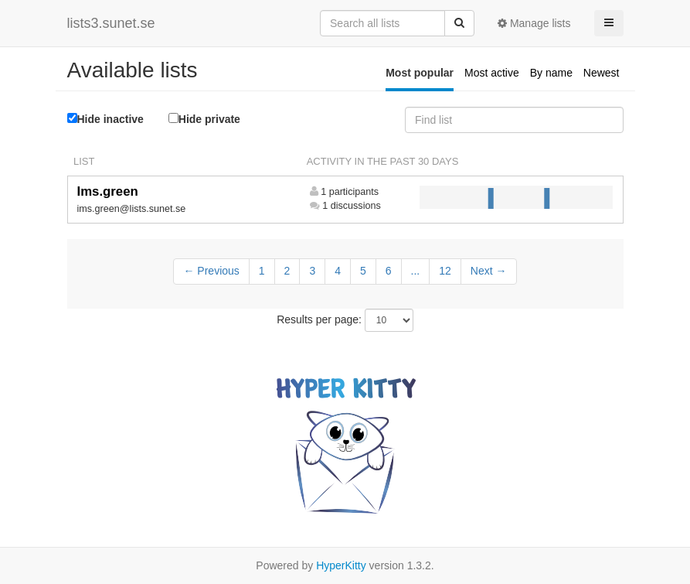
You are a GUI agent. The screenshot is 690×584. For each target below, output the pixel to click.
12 (445, 271)
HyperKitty (341, 565)
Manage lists (534, 23)
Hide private (204, 118)
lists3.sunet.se (111, 23)
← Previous (211, 271)
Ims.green (107, 191)
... (415, 271)
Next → (489, 271)
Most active (491, 73)
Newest (601, 73)
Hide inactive (105, 119)
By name (551, 73)
